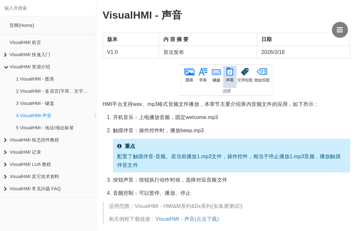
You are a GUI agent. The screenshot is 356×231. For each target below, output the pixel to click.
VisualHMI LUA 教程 (27, 164)
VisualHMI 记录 (22, 152)
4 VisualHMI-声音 (34, 115)
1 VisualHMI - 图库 (35, 78)
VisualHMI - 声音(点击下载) (187, 219)
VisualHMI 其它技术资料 (31, 176)
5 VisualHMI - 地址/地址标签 (45, 127)
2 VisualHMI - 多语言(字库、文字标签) (55, 91)
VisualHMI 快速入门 (27, 54)
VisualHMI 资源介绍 (27, 66)
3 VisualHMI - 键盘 (35, 103)
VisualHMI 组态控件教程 (31, 139)
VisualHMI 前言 (25, 42)
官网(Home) (22, 25)
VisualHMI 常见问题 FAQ (32, 188)
